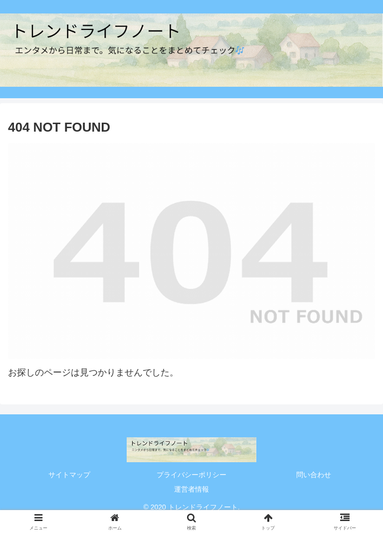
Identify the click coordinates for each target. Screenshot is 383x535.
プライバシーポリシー (191, 475)
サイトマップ (69, 475)
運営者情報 (191, 489)
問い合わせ (313, 475)
